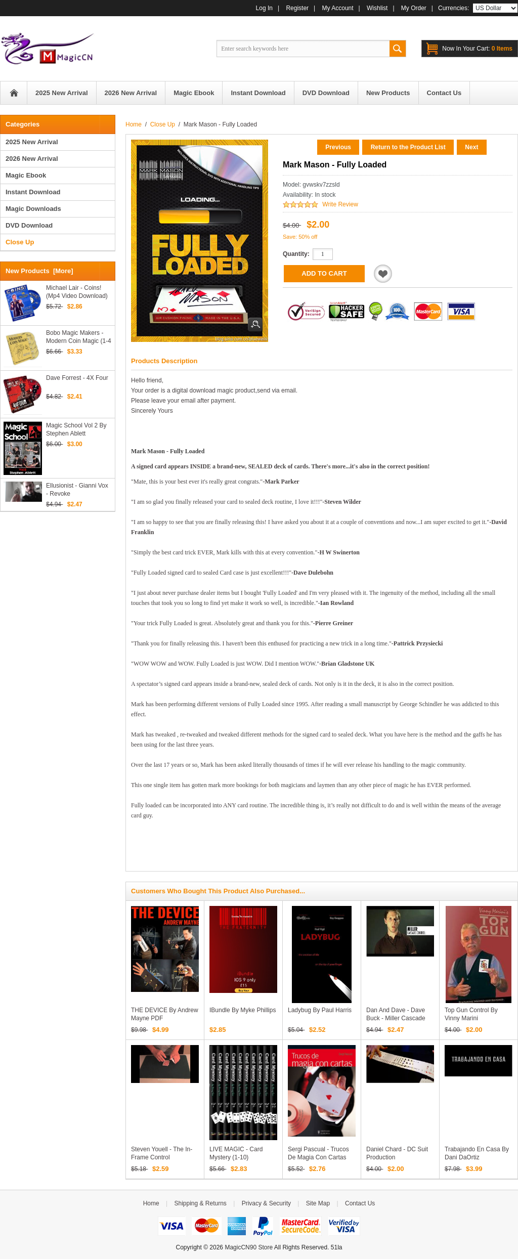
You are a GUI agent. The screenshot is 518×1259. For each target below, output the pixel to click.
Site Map (318, 1203)
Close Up (162, 124)
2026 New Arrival (32, 158)
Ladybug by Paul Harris (320, 1010)
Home (14, 92)
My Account (338, 8)
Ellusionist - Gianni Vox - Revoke (77, 489)
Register (297, 8)
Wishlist (377, 8)
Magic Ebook (26, 175)
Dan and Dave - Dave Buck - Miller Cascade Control (395, 1018)
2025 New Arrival (32, 142)
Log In (264, 8)
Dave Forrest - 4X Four (77, 377)
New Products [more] (39, 271)
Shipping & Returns (200, 1203)
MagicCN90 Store (249, 1247)
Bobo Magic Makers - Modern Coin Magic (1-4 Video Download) (78, 337)
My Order (413, 8)
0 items (477, 48)
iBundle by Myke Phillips (242, 1010)
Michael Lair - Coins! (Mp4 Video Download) (77, 291)
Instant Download (33, 192)
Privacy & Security (266, 1203)
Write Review (340, 204)
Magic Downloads (33, 208)
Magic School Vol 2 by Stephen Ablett (76, 429)
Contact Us (360, 1203)
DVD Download (29, 225)
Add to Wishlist (383, 274)
